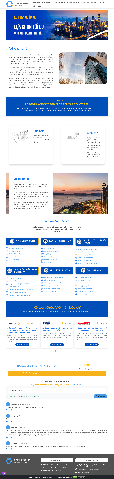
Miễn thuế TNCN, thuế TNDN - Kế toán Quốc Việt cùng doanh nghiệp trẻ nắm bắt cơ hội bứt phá (22, 330)
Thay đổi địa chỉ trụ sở (16, 281)
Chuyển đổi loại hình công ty (18, 292)
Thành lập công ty (49, 248)
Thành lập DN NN (86, 2)
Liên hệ (40, 6)
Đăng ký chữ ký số (84, 280)
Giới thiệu (36, 2)
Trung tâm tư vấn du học (51, 289)
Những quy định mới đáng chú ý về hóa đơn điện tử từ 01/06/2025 (92, 329)
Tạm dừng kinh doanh (85, 289)
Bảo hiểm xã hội (14, 260)
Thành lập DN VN (72, 2)
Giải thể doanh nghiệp (85, 291)
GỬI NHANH (100, 396)
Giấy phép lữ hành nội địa (51, 286)
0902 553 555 (46, 467)
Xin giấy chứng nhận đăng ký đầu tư (90, 252)
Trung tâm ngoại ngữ (50, 291)
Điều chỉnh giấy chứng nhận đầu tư (89, 255)
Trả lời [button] (9, 410)
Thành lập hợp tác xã (50, 262)
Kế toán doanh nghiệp (85, 258)
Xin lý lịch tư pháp (84, 286)
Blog (34, 6)
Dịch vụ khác (98, 2)
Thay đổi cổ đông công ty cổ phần (20, 295)
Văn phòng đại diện (49, 254)
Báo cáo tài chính (14, 251)
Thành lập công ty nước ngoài (88, 249)
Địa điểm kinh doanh (50, 260)
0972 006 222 (80, 469)
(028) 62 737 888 (59, 467)
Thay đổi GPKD (59, 2)
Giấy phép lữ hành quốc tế (52, 283)
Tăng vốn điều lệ (14, 286)
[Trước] (55, 351)
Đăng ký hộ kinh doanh (51, 251)
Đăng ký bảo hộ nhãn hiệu (86, 277)
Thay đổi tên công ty (15, 278)
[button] (23, 373)
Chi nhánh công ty (49, 257)
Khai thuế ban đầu (15, 254)
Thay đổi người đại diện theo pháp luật (21, 289)
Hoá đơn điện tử (83, 294)
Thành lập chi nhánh (84, 260)
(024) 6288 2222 (94, 469)
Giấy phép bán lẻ (49, 280)
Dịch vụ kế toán (46, 2)
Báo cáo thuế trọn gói (16, 248)
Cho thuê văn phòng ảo (86, 283)
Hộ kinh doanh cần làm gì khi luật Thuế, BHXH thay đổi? (57, 329)
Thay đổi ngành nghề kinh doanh (19, 284)
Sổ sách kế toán (14, 257)
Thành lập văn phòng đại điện (88, 263)
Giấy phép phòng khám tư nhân (53, 277)
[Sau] (59, 351)
